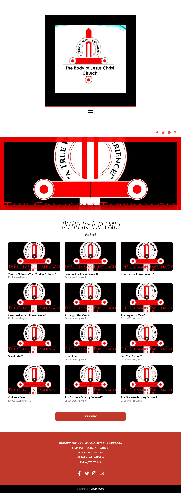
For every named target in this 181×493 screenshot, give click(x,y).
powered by (90, 488)
